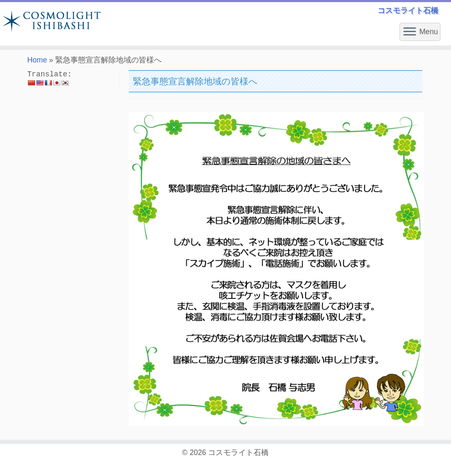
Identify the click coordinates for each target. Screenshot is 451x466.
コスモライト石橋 (238, 452)
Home (37, 60)
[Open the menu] (409, 32)
